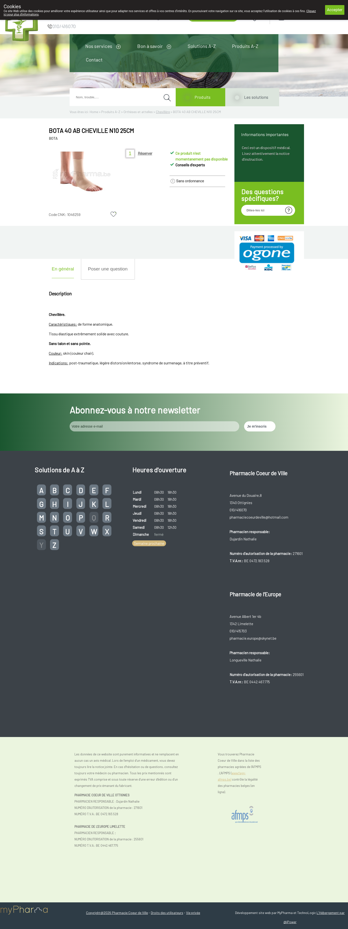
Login (294, 17)
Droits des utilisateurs (167, 913)
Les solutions (256, 97)
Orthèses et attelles (138, 112)
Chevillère (163, 112)
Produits (202, 97)
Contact (94, 59)
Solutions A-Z (202, 46)
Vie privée (193, 913)
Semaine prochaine (149, 543)
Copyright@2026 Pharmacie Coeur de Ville (117, 913)
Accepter (334, 10)
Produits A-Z (245, 46)
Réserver (145, 153)
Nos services (98, 46)
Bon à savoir (150, 46)
